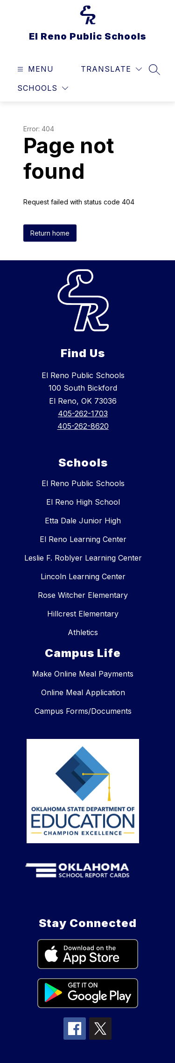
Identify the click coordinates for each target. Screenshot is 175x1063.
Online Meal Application (83, 692)
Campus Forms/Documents (83, 711)
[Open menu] (34, 69)
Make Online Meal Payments (82, 673)
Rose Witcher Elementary (83, 595)
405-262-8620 (83, 426)
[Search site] (154, 69)
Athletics (83, 632)
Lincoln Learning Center (83, 576)
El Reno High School (83, 502)
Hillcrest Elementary (83, 613)
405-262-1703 (83, 413)
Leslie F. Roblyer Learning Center (83, 557)
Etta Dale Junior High (83, 520)
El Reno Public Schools (83, 483)
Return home (50, 233)
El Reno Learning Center (83, 539)
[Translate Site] (111, 69)
